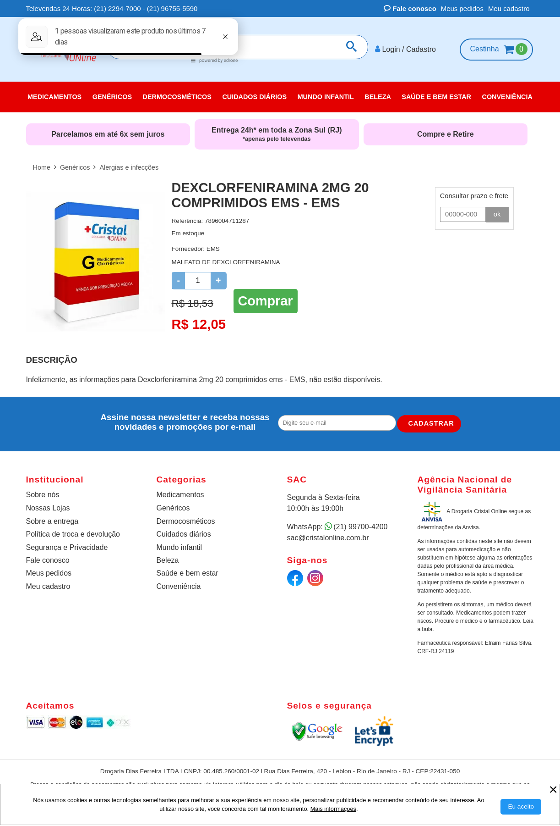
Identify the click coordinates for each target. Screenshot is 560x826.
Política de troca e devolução (73, 534)
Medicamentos (180, 495)
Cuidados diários (184, 534)
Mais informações (333, 808)
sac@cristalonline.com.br (328, 538)
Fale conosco (410, 8)
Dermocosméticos (186, 521)
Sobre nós (43, 495)
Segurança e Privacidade (67, 547)
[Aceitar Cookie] (520, 807)
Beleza (168, 560)
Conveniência (179, 586)
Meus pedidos (462, 8)
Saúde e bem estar (187, 573)
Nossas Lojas (48, 508)
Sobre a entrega (52, 521)
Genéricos (173, 508)
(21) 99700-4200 (360, 527)
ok (497, 214)
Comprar (265, 300)
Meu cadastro (509, 8)
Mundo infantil (179, 547)
